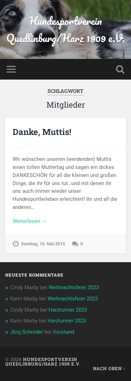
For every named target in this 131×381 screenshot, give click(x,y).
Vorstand (63, 332)
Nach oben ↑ (109, 368)
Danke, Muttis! (42, 131)
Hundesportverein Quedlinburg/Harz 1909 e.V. (65, 29)
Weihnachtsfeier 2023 (74, 287)
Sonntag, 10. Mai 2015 (43, 243)
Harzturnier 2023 (68, 310)
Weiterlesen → (30, 221)
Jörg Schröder (26, 332)
